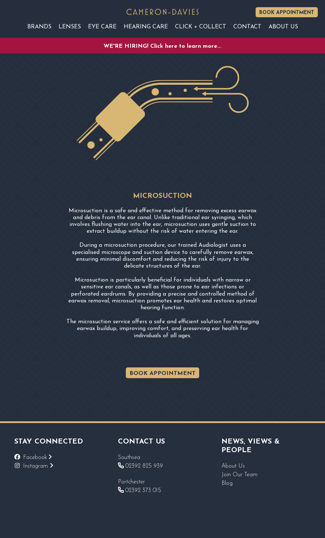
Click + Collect (200, 27)
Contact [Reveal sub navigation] (247, 27)
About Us (233, 466)
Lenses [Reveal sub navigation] (70, 27)
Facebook (37, 457)
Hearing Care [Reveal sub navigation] (146, 27)
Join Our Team (239, 475)
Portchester (131, 482)
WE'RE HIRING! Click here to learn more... (162, 46)
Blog (227, 483)
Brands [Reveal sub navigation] (39, 27)
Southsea (129, 457)
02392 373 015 (139, 490)
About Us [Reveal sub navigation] (283, 27)
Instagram (38, 466)
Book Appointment (286, 12)
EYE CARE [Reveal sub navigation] (102, 27)
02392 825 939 (140, 466)
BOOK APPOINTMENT (162, 373)
